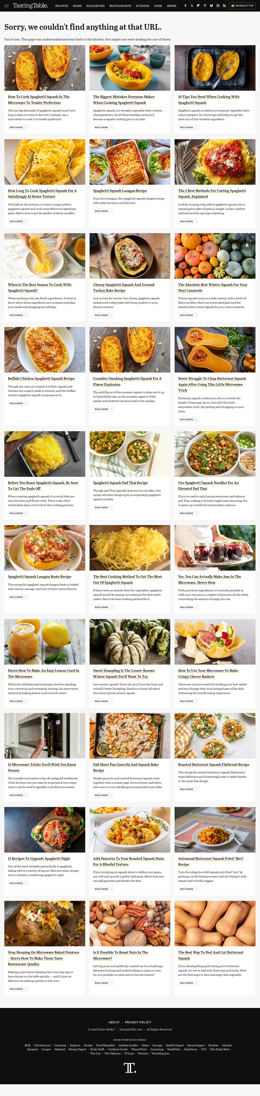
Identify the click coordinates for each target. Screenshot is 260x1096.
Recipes (61, 6)
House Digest (196, 1056)
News (77, 6)
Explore (75, 1056)
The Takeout (112, 1065)
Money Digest (77, 1061)
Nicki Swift (97, 1061)
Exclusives (95, 6)
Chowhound (42, 1056)
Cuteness (60, 1056)
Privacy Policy (138, 1033)
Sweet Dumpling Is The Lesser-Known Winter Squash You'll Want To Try (126, 682)
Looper (46, 1061)
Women (143, 1065)
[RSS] (224, 6)
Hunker (213, 1056)
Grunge (157, 1056)
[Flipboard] (198, 6)
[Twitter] (192, 6)
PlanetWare (139, 1061)
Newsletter (242, 5)
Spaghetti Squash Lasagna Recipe (125, 196)
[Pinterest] (205, 6)
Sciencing (157, 1061)
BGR (28, 1056)
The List (95, 1065)
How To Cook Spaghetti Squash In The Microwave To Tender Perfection (40, 102)
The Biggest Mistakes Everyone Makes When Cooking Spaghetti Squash (124, 102)
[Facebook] (185, 6)
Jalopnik (32, 1061)
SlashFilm (173, 1061)
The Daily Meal (219, 1061)
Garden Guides (128, 1056)
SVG (203, 1061)
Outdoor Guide (118, 1061)
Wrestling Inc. (161, 1065)
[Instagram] (218, 6)
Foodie (88, 1056)
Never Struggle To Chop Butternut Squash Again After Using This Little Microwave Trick (213, 390)
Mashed (60, 1061)
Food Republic (105, 1056)
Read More (16, 133)
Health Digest (175, 1056)
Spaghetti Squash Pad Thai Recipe (126, 488)
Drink (172, 6)
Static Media (106, 1041)
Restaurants (120, 6)
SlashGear (190, 1061)
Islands (227, 1056)
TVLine (129, 1065)
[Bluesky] (211, 6)
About (114, 1033)
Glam (145, 1056)
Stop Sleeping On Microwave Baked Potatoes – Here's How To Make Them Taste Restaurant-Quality (42, 969)
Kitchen (142, 6)
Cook (158, 6)
